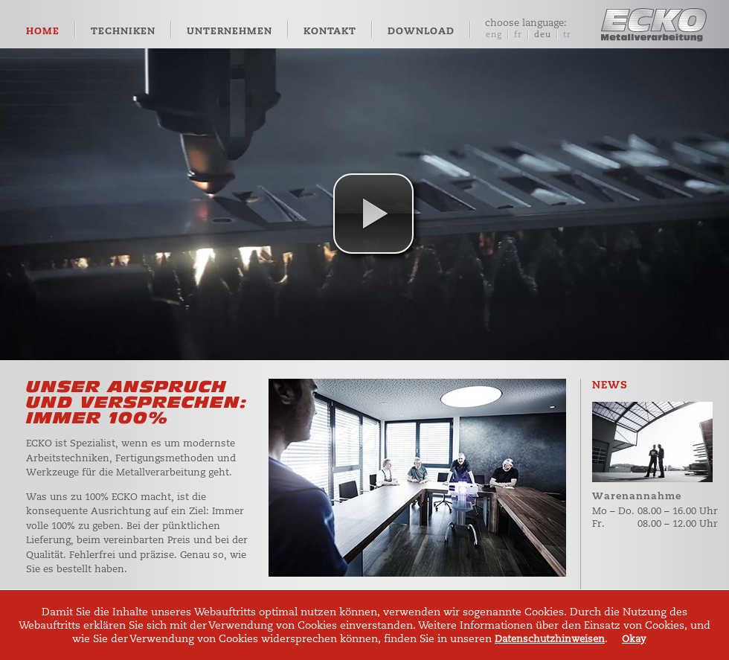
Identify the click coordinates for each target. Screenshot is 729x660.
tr (567, 34)
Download (421, 31)
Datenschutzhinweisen (550, 638)
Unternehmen (229, 31)
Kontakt (330, 31)
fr (518, 34)
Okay (634, 638)
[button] (373, 213)
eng (494, 34)
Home (43, 31)
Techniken (123, 31)
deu (542, 34)
